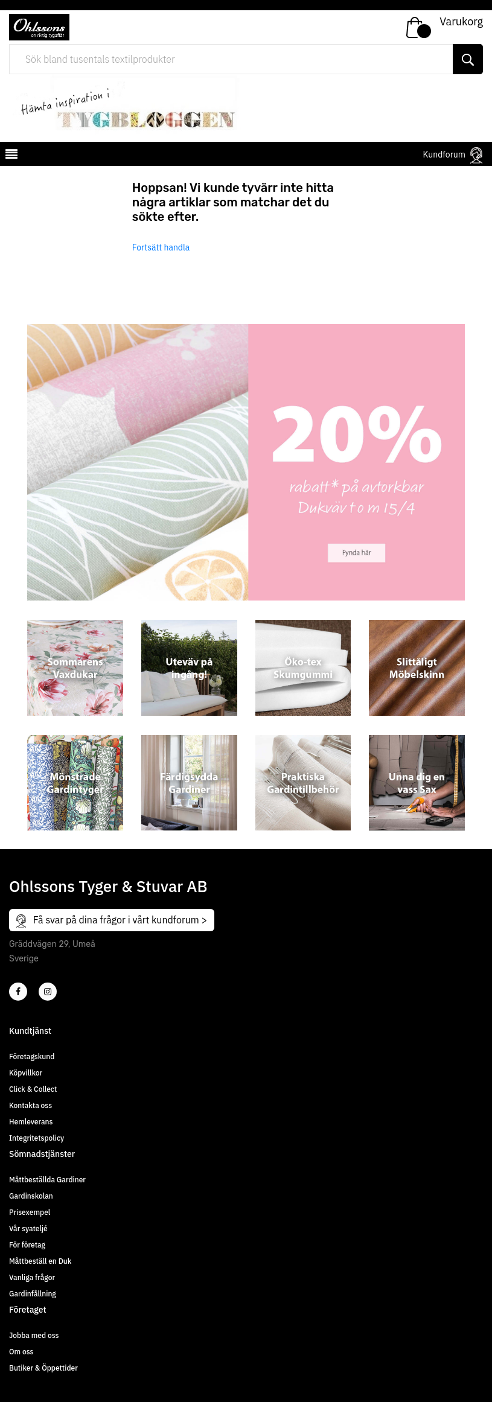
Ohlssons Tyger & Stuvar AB (108, 886)
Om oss (21, 1351)
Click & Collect (33, 1089)
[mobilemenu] (10, 155)
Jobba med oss (34, 1335)
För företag (27, 1244)
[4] (47, 991)
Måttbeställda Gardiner (47, 1179)
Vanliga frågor (32, 1277)
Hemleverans (31, 1121)
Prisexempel (29, 1212)
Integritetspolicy (36, 1137)
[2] (18, 991)
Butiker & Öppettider (43, 1367)
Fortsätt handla (161, 247)
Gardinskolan (31, 1195)
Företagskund (31, 1056)
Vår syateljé (28, 1228)
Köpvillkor (25, 1072)
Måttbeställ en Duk (40, 1261)
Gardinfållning (32, 1293)
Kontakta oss (30, 1105)
